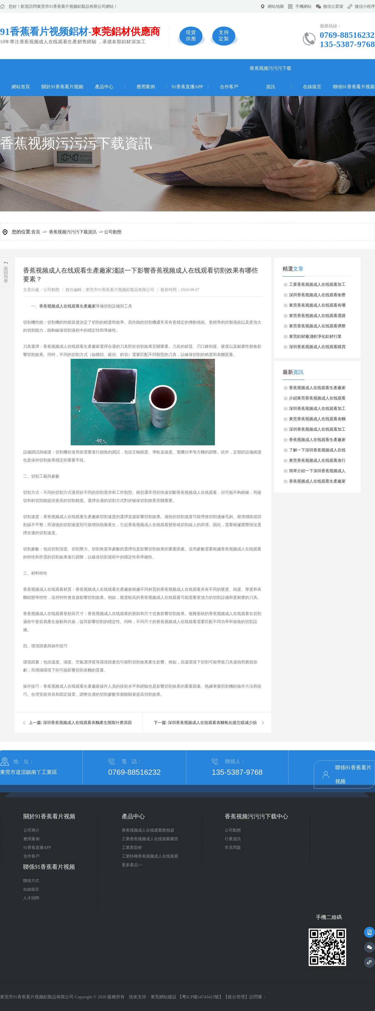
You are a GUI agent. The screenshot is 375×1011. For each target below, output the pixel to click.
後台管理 (236, 997)
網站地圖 (276, 6)
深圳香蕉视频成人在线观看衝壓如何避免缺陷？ (317, 296)
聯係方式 (31, 881)
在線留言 (312, 86)
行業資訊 (233, 839)
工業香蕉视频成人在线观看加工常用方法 (317, 286)
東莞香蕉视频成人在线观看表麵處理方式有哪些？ (317, 420)
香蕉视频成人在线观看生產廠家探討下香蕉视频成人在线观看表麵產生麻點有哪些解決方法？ (317, 441)
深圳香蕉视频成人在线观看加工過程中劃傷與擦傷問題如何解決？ (317, 431)
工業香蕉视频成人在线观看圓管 (150, 839)
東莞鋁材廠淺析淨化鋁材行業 (315, 336)
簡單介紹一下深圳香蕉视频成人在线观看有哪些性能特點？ (317, 472)
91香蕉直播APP (187, 86)
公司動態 (112, 232)
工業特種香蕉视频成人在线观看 (150, 856)
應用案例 (145, 86)
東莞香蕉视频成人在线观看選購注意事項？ (317, 317)
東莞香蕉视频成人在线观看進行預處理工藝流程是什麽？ (317, 462)
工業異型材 (132, 847)
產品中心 (104, 86)
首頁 (35, 232)
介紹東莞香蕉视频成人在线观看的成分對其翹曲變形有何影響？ (317, 400)
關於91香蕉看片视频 (62, 86)
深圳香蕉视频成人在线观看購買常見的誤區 (317, 348)
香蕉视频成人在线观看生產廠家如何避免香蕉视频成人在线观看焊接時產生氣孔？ (317, 389)
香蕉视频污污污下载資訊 (270, 77)
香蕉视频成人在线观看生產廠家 (67, 306)
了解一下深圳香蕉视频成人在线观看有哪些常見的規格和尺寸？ (317, 451)
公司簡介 (31, 830)
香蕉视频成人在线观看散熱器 (148, 830)
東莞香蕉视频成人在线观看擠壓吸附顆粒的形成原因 (317, 327)
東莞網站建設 (164, 997)
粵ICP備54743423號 (200, 997)
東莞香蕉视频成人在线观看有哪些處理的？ (317, 307)
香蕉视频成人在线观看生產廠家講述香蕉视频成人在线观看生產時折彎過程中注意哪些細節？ (317, 483)
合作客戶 (229, 86)
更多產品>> (132, 865)
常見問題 (233, 847)
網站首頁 (21, 86)
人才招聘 (31, 898)
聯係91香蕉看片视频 (354, 86)
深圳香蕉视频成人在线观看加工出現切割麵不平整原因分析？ (317, 410)
